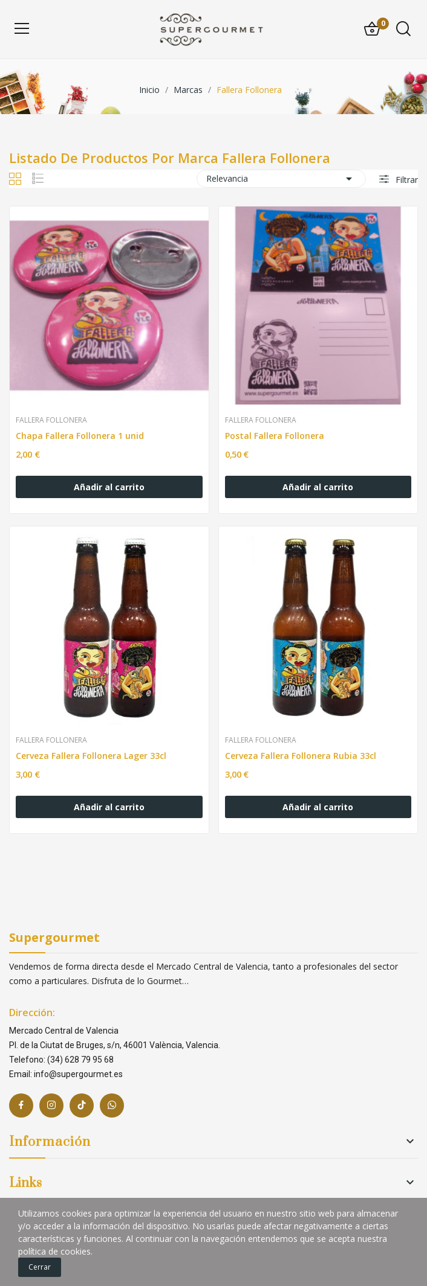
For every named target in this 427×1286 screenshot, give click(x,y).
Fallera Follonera (51, 420)
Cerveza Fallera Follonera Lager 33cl (91, 755)
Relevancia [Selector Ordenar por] (281, 178)
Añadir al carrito (109, 487)
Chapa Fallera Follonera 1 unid (80, 435)
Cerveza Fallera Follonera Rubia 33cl (300, 755)
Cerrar (39, 1267)
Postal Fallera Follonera (274, 435)
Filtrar (405, 179)
